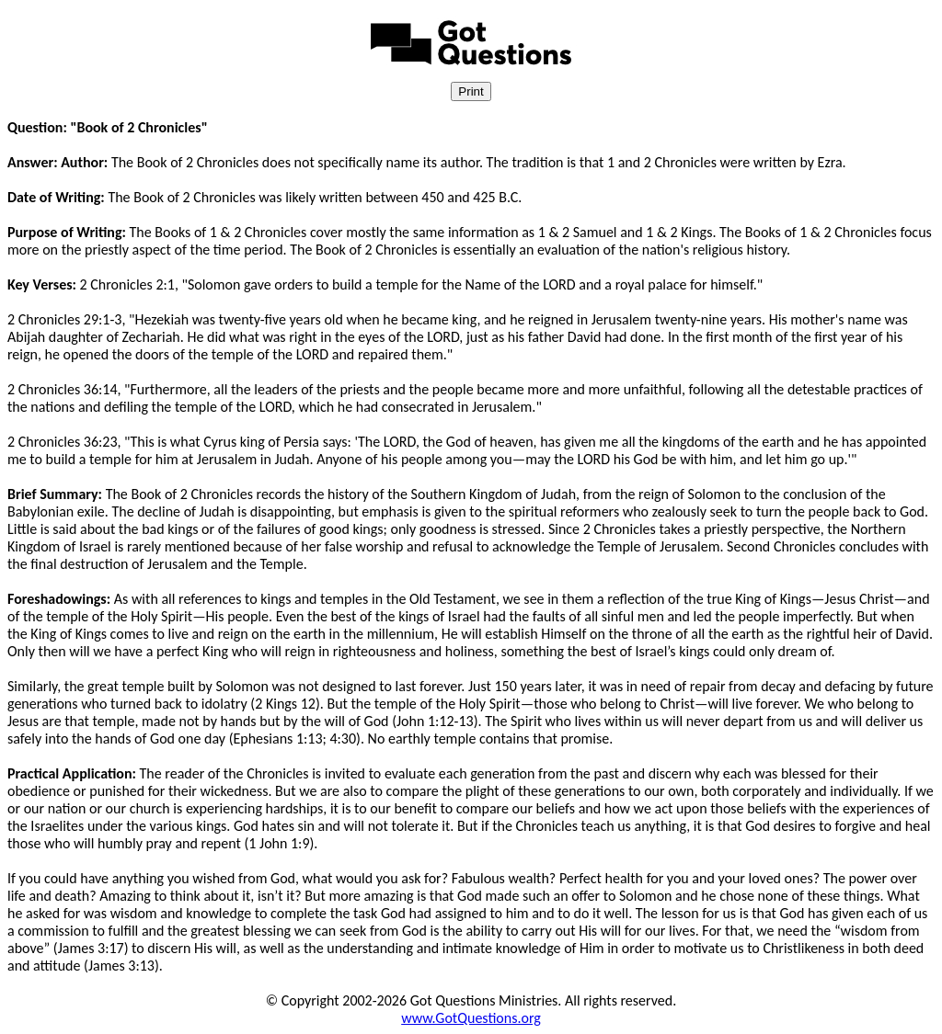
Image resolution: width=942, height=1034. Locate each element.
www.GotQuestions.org (471, 1018)
